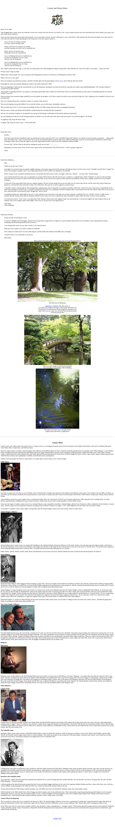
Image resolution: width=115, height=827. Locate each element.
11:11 (61, 81)
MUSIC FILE (57, 818)
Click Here (48, 306)
